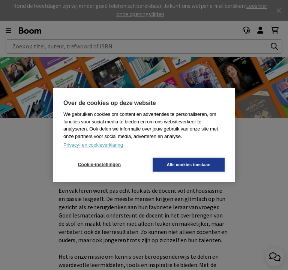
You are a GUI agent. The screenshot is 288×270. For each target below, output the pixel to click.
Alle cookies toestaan (189, 164)
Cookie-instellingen (99, 164)
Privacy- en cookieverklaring (93, 145)
